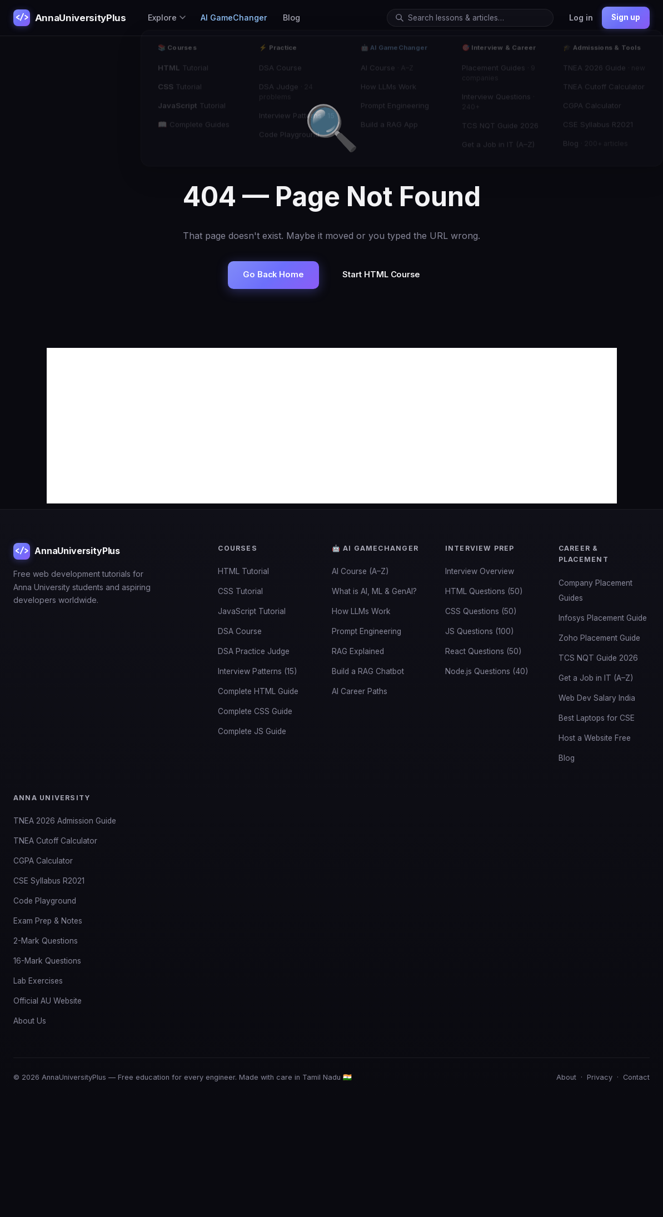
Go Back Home (273, 275)
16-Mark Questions (47, 960)
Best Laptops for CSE (597, 718)
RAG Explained (358, 651)
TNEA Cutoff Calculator (55, 840)
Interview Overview (479, 571)
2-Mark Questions (45, 940)
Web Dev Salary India (597, 698)
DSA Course (240, 631)
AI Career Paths (359, 691)
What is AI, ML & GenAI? (374, 591)
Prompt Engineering (366, 631)
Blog (291, 17)
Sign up (625, 17)
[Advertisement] (332, 425)
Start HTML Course (381, 275)
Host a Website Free (595, 738)
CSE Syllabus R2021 (48, 880)
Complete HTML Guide (258, 691)
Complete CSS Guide (255, 711)
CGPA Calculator (43, 860)
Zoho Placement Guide (599, 638)
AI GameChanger (234, 17)
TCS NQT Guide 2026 (598, 658)
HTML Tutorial (243, 571)
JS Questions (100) (479, 631)
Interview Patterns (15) (257, 671)
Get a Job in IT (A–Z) (596, 678)
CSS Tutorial (240, 591)
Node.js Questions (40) (487, 671)
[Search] (476, 17)
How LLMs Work (361, 611)
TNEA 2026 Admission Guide (64, 820)
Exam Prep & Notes (47, 920)
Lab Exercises (38, 980)
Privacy (599, 1077)
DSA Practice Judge (254, 651)
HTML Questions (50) (484, 591)
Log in (581, 17)
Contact (636, 1077)
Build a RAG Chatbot (368, 671)
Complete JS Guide (252, 731)
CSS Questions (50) (481, 611)
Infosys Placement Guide (603, 618)
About (566, 1077)
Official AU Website (47, 1000)
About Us (29, 1020)
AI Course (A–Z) (360, 571)
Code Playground (44, 900)
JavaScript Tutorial (252, 611)
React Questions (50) (483, 651)
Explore (167, 17)
